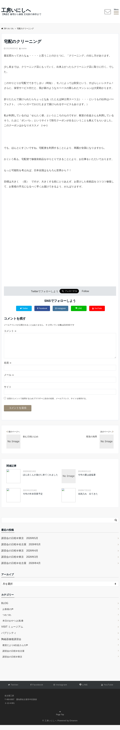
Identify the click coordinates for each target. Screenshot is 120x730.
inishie (24, 48)
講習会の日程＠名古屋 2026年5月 (21, 549)
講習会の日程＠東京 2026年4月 (19, 555)
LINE (78, 308)
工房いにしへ (16, 10)
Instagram (60, 308)
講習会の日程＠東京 (12, 661)
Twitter (24, 308)
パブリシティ (8, 638)
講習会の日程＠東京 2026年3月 (19, 562)
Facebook (42, 308)
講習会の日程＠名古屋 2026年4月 (21, 568)
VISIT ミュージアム (12, 631)
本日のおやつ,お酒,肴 (12, 625)
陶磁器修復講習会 (11, 644)
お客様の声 (7, 614)
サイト (7, 392)
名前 (7, 367)
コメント (10, 331)
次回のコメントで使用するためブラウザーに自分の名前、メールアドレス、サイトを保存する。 (47, 403)
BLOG (4, 608)
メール (9, 380)
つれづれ (6, 620)
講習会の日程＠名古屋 (13, 656)
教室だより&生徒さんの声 (15, 650)
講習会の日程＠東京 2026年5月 (19, 543)
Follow (85, 291)
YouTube (97, 308)
